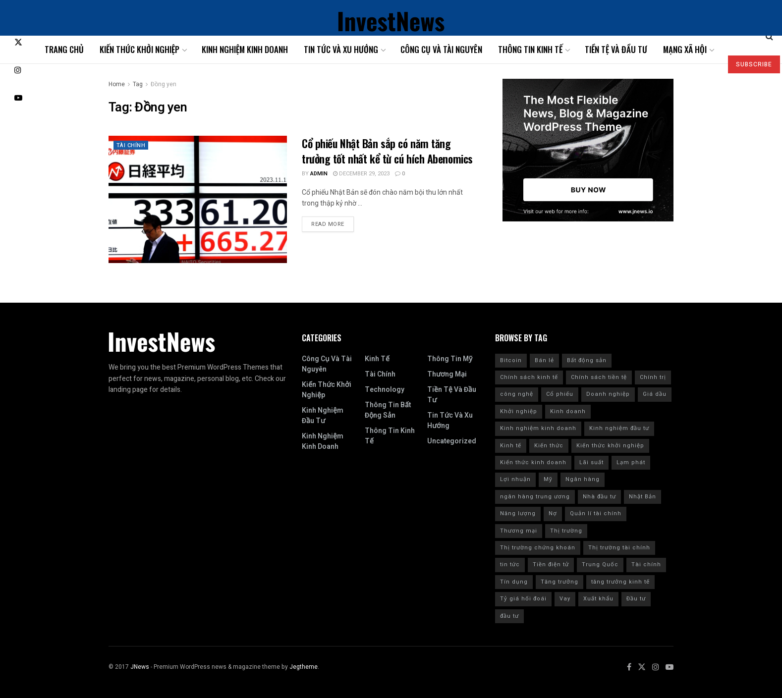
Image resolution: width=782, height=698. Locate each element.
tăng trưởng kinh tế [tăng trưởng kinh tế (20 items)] (620, 582)
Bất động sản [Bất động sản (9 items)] (587, 360)
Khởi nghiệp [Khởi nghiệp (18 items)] (518, 411)
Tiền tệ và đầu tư (616, 49)
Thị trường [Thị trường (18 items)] (566, 531)
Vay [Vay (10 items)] (564, 598)
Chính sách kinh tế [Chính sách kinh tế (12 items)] (529, 377)
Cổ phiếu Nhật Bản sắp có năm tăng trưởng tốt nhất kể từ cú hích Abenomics (387, 150)
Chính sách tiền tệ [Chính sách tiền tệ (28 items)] (599, 377)
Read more (327, 224)
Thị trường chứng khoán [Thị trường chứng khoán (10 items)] (537, 547)
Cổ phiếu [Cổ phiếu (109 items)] (559, 394)
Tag (138, 84)
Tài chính (131, 145)
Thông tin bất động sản (388, 410)
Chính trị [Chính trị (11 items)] (653, 377)
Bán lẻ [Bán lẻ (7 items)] (544, 360)
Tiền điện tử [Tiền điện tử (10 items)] (551, 564)
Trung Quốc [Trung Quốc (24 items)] (600, 564)
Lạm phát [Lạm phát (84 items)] (630, 462)
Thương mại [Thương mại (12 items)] (518, 531)
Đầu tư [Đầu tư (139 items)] (636, 598)
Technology (384, 389)
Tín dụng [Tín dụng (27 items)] (514, 582)
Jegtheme (303, 666)
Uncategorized (451, 441)
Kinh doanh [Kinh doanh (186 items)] (568, 411)
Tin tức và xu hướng (341, 49)
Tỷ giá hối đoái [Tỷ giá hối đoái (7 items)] (523, 598)
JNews (139, 666)
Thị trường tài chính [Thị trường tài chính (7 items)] (619, 547)
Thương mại (447, 374)
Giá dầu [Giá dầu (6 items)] (655, 394)
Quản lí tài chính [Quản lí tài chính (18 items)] (595, 513)
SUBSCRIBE (754, 64)
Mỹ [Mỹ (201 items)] (548, 479)
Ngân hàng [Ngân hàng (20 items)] (582, 479)
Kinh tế (377, 359)
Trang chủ (64, 49)
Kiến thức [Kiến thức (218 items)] (548, 445)
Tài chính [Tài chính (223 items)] (646, 564)
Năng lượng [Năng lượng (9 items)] (518, 513)
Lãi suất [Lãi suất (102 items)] (591, 462)
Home (117, 84)
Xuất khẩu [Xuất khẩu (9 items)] (598, 598)
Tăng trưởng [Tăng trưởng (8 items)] (559, 582)
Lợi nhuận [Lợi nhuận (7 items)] (515, 479)
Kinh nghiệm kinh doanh (245, 49)
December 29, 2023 (361, 173)
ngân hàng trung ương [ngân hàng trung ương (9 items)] (535, 496)
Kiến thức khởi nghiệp (139, 49)
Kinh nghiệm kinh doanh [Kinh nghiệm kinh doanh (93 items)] (538, 428)
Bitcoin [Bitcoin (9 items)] (511, 360)
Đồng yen (163, 84)
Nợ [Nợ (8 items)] (553, 513)
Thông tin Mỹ (449, 359)
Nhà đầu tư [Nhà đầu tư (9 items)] (599, 496)
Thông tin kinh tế (530, 49)
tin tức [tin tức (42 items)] (510, 564)
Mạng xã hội (685, 49)
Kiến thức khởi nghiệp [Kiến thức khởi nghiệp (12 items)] (610, 445)
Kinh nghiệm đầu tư (322, 415)
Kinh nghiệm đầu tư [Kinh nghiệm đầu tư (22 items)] (619, 428)
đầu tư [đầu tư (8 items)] (509, 616)
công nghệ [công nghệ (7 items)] (516, 394)
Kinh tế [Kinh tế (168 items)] (510, 445)
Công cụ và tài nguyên (441, 49)
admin (319, 173)
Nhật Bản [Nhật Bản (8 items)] (642, 496)
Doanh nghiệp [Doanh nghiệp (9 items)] (608, 394)
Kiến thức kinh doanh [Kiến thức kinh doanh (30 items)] (533, 462)
